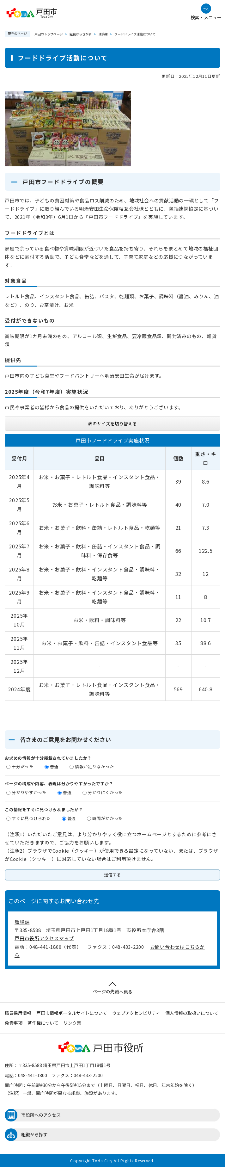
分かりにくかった (105, 792)
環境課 (103, 34)
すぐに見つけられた (31, 818)
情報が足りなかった (94, 766)
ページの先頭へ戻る (112, 988)
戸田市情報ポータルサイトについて (71, 1013)
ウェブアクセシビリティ (136, 1013)
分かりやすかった (29, 792)
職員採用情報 (18, 1013)
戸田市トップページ (48, 34)
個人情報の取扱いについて (191, 1013)
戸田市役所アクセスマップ (44, 938)
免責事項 (13, 1023)
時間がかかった (107, 818)
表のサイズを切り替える (112, 423)
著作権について (42, 1023)
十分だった (22, 766)
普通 (54, 766)
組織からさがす (81, 34)
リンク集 (72, 1023)
